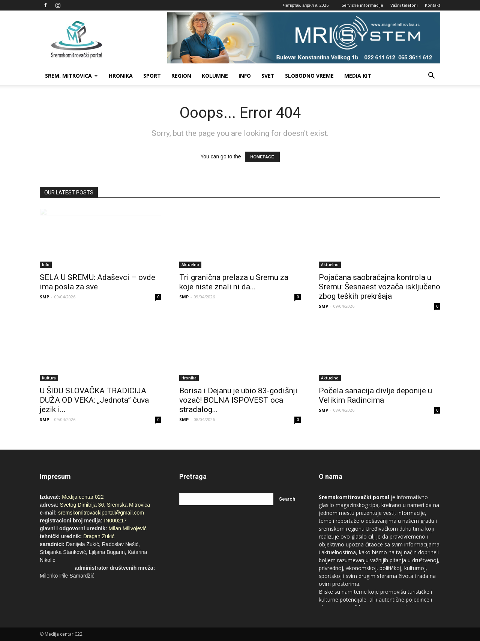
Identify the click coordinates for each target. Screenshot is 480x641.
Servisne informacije (362, 5)
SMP (44, 296)
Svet (267, 75)
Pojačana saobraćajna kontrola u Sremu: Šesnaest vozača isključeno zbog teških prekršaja (379, 287)
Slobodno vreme (309, 75)
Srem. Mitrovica (71, 75)
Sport (152, 75)
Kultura (49, 378)
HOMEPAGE (262, 157)
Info (244, 75)
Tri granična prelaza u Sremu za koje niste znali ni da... (233, 282)
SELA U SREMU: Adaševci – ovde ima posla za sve (97, 282)
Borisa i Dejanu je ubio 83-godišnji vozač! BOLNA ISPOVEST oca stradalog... (238, 400)
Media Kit (357, 75)
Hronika (121, 75)
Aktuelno (190, 264)
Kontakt (432, 5)
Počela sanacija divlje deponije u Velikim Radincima (375, 395)
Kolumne (215, 75)
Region (181, 75)
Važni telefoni (404, 5)
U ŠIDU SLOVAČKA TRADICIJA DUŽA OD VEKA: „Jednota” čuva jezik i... (94, 400)
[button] (431, 76)
